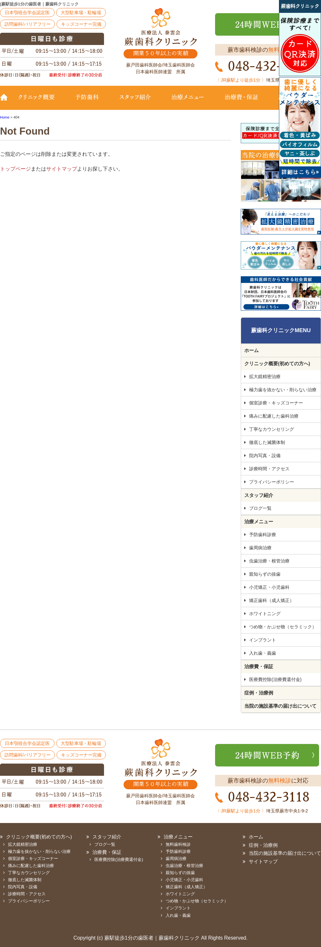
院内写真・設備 (265, 455)
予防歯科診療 (262, 534)
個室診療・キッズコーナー (276, 402)
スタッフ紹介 (134, 102)
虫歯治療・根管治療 (269, 560)
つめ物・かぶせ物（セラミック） (283, 626)
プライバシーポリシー (271, 481)
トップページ (15, 169)
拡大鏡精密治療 (265, 376)
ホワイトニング (265, 613)
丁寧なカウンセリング (271, 429)
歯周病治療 (260, 547)
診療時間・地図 (294, 102)
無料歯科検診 (178, 844)
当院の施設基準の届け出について (280, 706)
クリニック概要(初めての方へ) (40, 102)
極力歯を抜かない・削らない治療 (283, 389)
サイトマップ (61, 169)
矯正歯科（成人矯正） (271, 600)
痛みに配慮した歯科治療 (274, 416)
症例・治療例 (258, 692)
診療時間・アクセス (269, 468)
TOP (6, 102)
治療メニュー (187, 102)
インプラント (262, 639)
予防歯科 (88, 102)
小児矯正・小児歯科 (269, 587)
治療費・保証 (241, 102)
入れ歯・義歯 (262, 653)
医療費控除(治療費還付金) (275, 679)
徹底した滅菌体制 (267, 442)
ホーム (251, 350)
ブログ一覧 (260, 508)
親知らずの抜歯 (265, 574)
